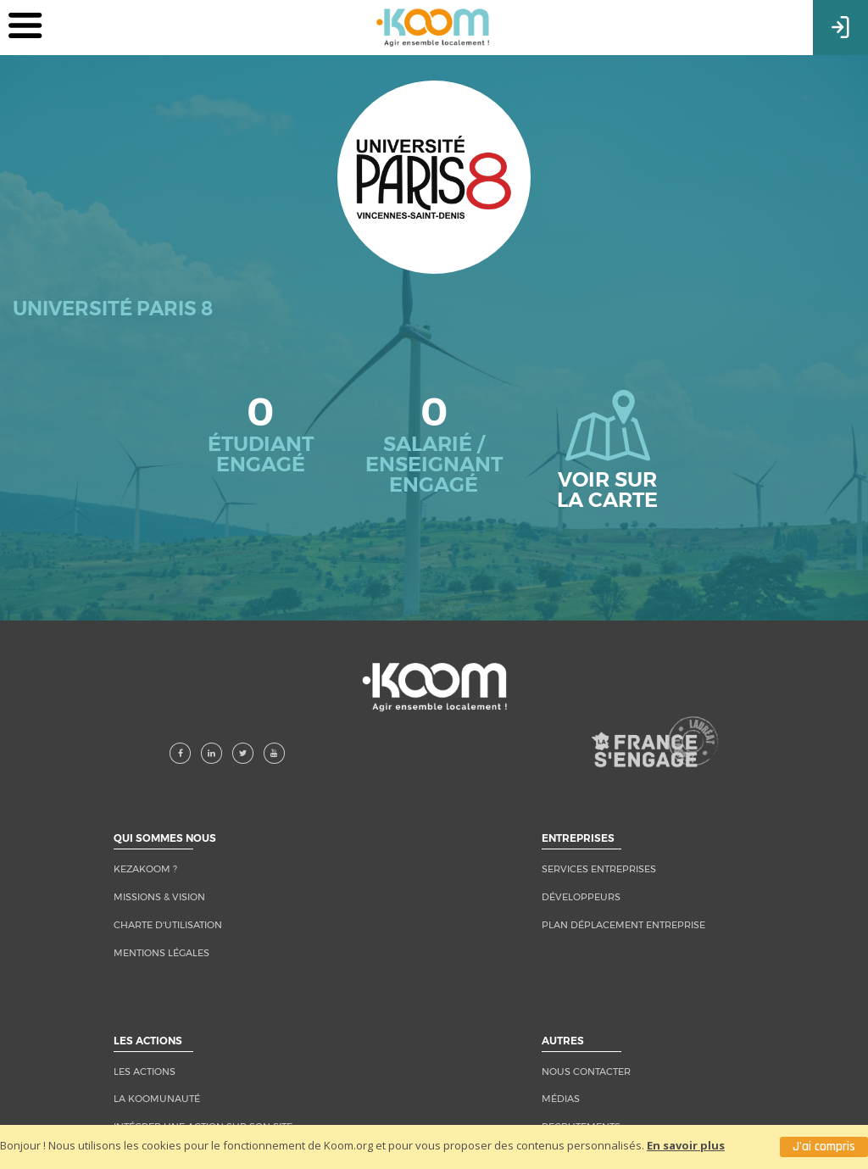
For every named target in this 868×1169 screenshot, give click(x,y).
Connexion (840, 25)
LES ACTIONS (144, 1071)
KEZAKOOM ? (145, 869)
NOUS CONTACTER (586, 1071)
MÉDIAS (561, 1099)
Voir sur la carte (607, 451)
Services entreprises (599, 869)
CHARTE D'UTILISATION (168, 925)
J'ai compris (824, 1146)
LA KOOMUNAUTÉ (157, 1099)
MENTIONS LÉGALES (161, 953)
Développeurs (581, 897)
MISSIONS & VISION (159, 897)
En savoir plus (686, 1145)
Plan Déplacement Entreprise (623, 925)
